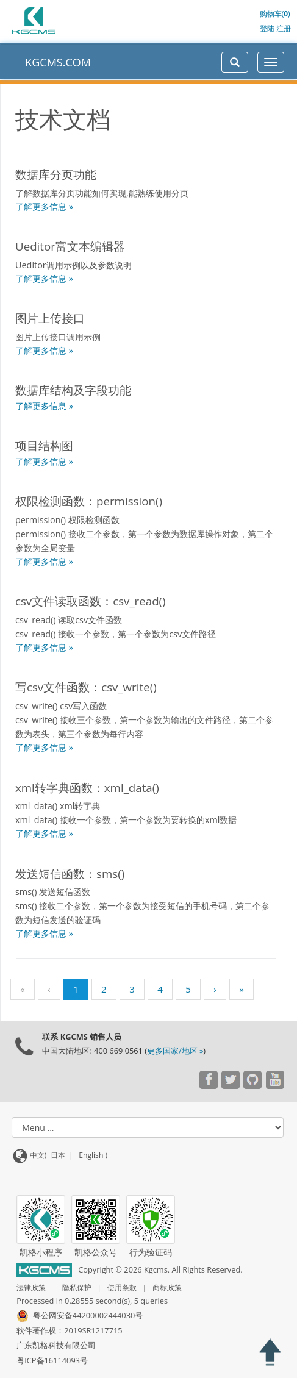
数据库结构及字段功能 (73, 390)
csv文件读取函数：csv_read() (90, 601)
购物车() (275, 14)
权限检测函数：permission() (88, 501)
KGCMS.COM (58, 62)
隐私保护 (76, 1287)
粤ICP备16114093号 (52, 1360)
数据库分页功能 (55, 174)
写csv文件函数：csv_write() (86, 686)
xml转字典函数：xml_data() (87, 787)
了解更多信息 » (44, 206)
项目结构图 (44, 445)
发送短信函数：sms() (69, 873)
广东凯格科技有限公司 (56, 1345)
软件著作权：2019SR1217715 (69, 1330)
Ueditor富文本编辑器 (70, 246)
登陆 (267, 28)
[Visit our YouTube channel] (208, 1081)
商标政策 (167, 1287)
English (91, 1155)
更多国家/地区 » (175, 1050)
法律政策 (31, 1287)
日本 (58, 1155)
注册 (283, 28)
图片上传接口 (50, 318)
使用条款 (122, 1287)
